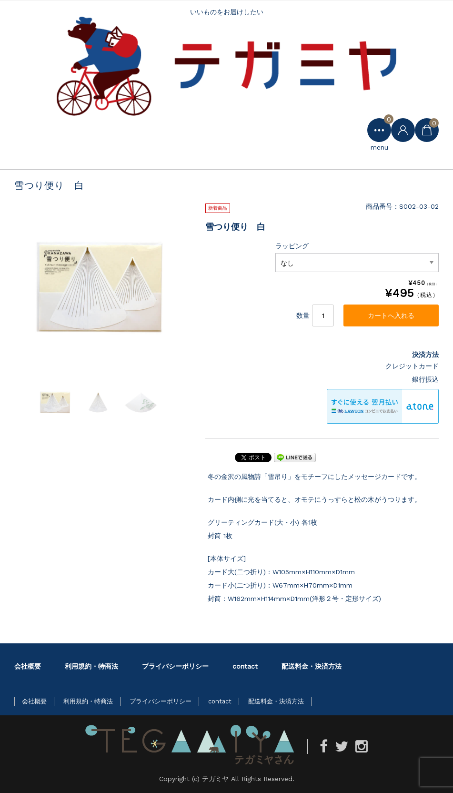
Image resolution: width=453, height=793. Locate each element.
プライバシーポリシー (175, 666)
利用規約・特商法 (91, 666)
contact (245, 666)
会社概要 (27, 666)
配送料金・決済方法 (312, 666)
